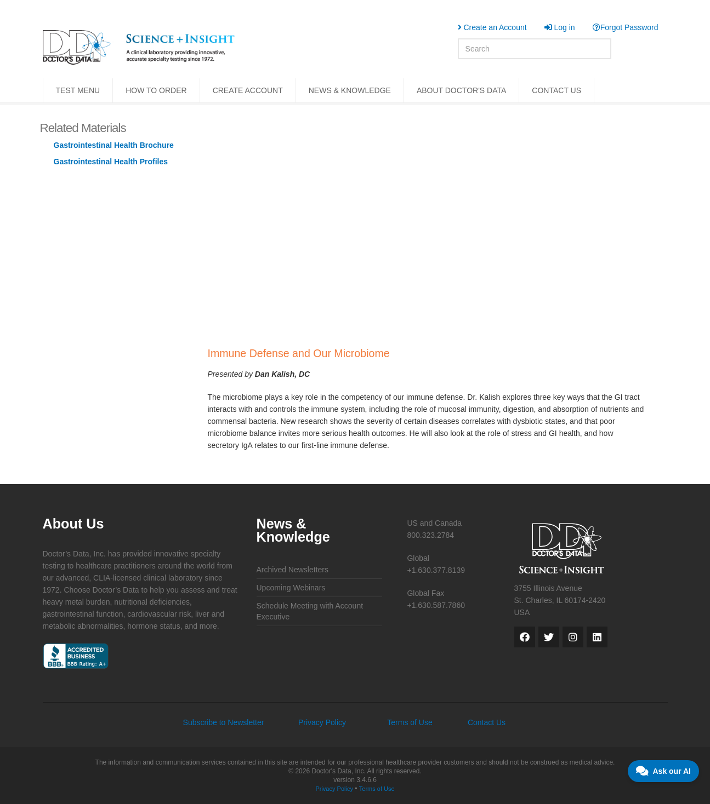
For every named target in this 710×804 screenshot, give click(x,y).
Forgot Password (625, 27)
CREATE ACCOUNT (248, 90)
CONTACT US (556, 90)
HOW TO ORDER (156, 90)
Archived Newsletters (293, 569)
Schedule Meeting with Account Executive (310, 611)
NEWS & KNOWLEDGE (350, 90)
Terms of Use (409, 722)
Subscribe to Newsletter (223, 722)
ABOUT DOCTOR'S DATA (461, 90)
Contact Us (486, 722)
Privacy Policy (322, 722)
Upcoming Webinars (291, 587)
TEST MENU (78, 90)
